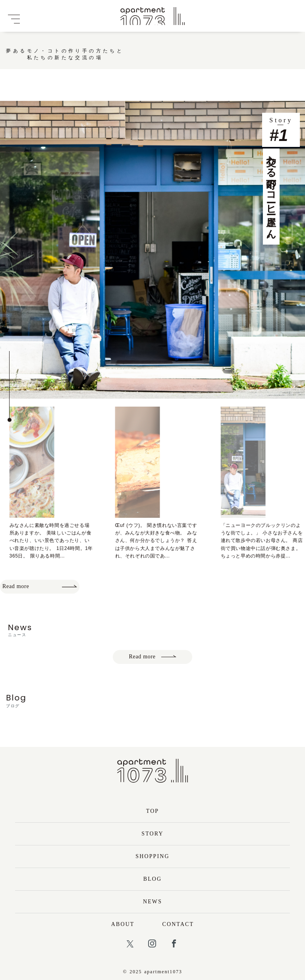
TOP (152, 811)
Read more (39, 586)
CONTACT (178, 924)
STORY (152, 834)
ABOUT (123, 924)
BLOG (152, 879)
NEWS (152, 902)
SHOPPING (152, 856)
